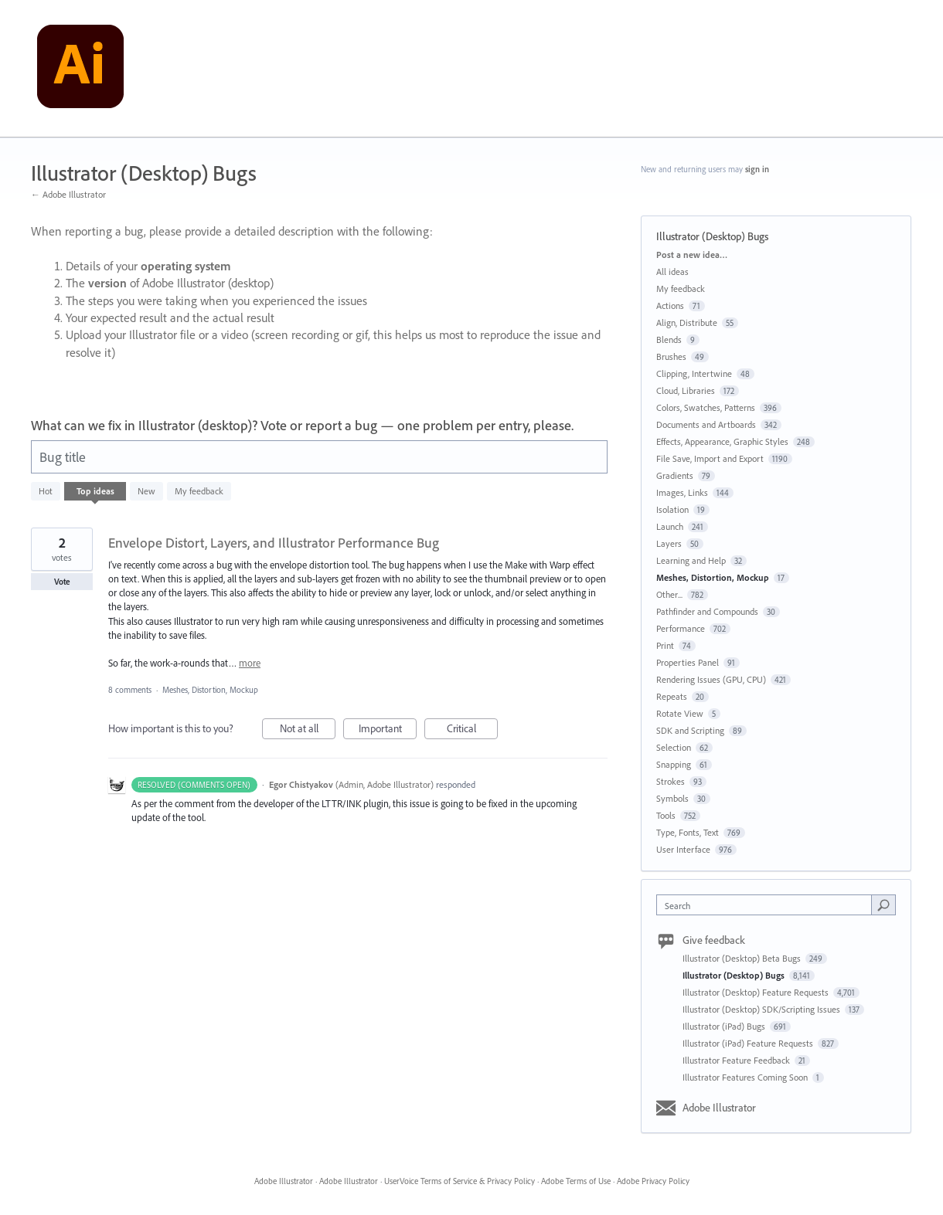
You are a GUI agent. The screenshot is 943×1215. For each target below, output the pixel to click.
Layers (669, 543)
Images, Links (682, 492)
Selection (673, 747)
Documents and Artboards (706, 424)
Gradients (674, 475)
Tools (666, 815)
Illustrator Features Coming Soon (746, 1077)
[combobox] (768, 905)
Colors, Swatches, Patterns (705, 407)
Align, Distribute (686, 322)
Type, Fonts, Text (687, 832)
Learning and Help (691, 560)
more (249, 663)
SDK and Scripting (690, 730)
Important (388, 730)
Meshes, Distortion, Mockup (210, 689)
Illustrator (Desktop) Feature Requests (757, 992)
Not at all (308, 730)
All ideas (672, 271)
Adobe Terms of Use (576, 1181)
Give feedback (714, 940)
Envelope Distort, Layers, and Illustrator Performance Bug (273, 543)
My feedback (199, 491)
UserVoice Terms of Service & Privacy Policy (459, 1181)
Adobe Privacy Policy (653, 1181)
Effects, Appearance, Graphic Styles (722, 441)
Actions (670, 305)
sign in (757, 169)
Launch (669, 526)
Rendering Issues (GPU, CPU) (711, 679)
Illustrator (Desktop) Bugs (735, 975)
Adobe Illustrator (719, 1108)
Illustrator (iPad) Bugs (725, 1026)
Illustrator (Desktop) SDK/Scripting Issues (763, 1009)
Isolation (672, 509)
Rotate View (679, 713)
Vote (62, 581)
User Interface (683, 849)
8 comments (129, 689)
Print (665, 645)
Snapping (673, 764)
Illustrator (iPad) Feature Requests (749, 1043)
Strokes (670, 781)
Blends (669, 339)
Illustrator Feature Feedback (737, 1060)
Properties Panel (687, 662)
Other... (669, 594)
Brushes (671, 356)
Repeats (671, 696)
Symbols (672, 798)
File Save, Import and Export (710, 458)
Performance (680, 628)
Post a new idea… (691, 254)
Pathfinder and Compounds (707, 611)
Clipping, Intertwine (694, 373)
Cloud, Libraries (685, 390)
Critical (473, 730)
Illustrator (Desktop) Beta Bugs (743, 958)
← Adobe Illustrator (68, 194)
